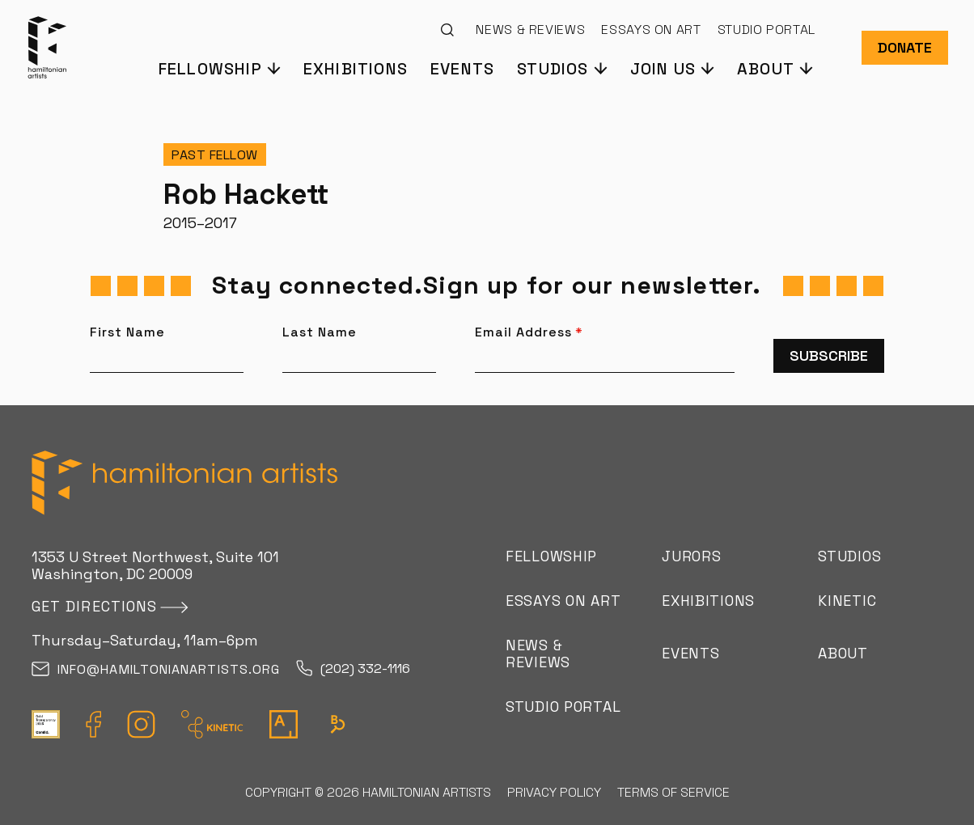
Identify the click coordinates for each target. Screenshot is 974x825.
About (843, 653)
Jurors (691, 556)
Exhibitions (355, 68)
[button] (219, 67)
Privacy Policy (554, 792)
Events (462, 68)
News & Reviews (530, 29)
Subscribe (829, 355)
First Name (127, 332)
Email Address (529, 332)
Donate (905, 47)
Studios (849, 556)
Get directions (94, 606)
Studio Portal (766, 29)
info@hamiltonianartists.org (156, 670)
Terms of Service (673, 792)
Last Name (319, 332)
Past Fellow (215, 154)
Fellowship (551, 556)
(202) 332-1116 (353, 669)
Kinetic (847, 600)
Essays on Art (651, 29)
